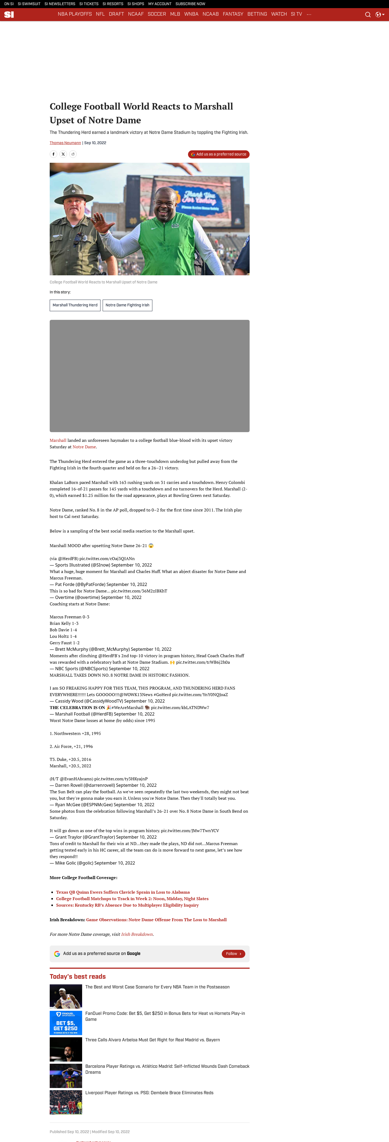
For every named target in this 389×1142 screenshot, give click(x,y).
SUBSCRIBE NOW (190, 4)
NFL (100, 14)
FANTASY (233, 14)
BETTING (257, 14)
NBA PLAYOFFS (75, 14)
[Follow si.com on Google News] (233, 954)
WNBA (191, 14)
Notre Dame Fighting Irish (127, 305)
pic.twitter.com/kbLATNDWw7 (180, 707)
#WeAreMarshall (127, 707)
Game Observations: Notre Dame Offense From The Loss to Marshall (156, 920)
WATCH (279, 14)
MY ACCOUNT (160, 4)
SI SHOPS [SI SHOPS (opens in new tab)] (136, 4)
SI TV (296, 14)
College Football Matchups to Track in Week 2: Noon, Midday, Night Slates (132, 899)
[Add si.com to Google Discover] (219, 154)
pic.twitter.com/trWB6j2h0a (203, 662)
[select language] (380, 14)
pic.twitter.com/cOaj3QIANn (107, 558)
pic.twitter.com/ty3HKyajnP (121, 779)
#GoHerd (162, 694)
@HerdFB (67, 558)
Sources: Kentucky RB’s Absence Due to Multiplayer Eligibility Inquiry (127, 905)
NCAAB (211, 14)
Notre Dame (84, 447)
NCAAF (136, 14)
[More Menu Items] (309, 15)
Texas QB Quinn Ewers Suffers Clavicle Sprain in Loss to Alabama (123, 892)
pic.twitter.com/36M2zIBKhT (139, 591)
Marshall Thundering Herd (75, 305)
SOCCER (157, 14)
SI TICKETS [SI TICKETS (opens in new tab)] (89, 4)
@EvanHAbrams (76, 779)
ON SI (9, 4)
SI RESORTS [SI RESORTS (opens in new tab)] (113, 4)
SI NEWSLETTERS (60, 4)
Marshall (58, 440)
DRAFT (116, 14)
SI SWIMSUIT (29, 4)
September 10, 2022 (131, 565)
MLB (175, 14)
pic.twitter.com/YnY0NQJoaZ (200, 694)
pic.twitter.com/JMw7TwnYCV (190, 830)
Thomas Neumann (65, 143)
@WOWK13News (136, 694)
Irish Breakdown (137, 934)
